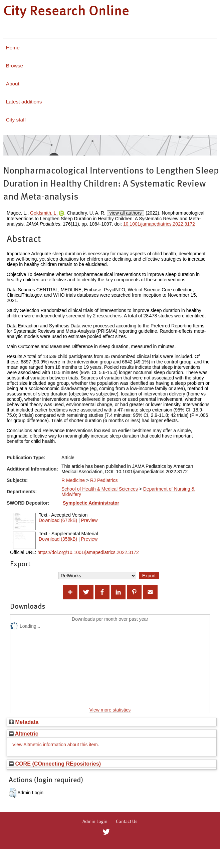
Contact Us (127, 821)
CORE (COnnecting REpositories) (55, 764)
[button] (12, 793)
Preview (89, 520)
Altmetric (23, 734)
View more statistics (110, 710)
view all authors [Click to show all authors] (125, 213)
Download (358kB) (58, 539)
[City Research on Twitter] (106, 832)
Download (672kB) (58, 520)
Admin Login (94, 821)
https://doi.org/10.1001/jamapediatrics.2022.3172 (88, 552)
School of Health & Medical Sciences (99, 489)
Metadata (23, 722)
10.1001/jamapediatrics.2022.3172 (159, 224)
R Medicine (73, 480)
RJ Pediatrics (104, 480)
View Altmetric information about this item (55, 744)
